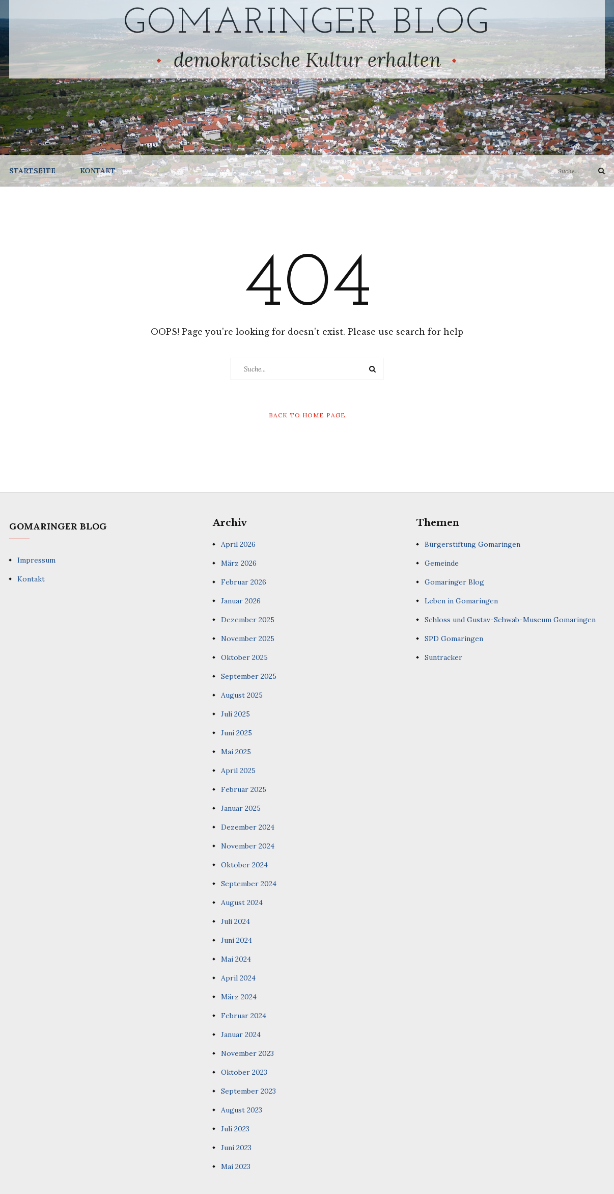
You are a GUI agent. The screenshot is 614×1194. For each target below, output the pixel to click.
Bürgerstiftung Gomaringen (472, 544)
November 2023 (247, 1053)
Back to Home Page (307, 415)
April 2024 (238, 978)
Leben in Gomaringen (461, 600)
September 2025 (248, 676)
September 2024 (248, 883)
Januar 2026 (241, 600)
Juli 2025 (235, 714)
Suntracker (443, 657)
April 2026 (238, 544)
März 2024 (239, 996)
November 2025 (247, 638)
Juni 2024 (236, 940)
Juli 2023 (235, 1128)
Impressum (36, 560)
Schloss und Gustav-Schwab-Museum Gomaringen (510, 619)
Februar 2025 (243, 789)
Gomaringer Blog (307, 23)
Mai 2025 (236, 751)
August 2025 (242, 695)
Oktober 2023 (244, 1072)
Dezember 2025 (247, 619)
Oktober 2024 (244, 864)
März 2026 (239, 563)
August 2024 (242, 902)
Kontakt (98, 170)
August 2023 (241, 1110)
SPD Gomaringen (454, 638)
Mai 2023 (235, 1166)
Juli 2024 (235, 921)
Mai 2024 (236, 959)
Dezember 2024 (247, 827)
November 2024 (247, 846)
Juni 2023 (236, 1147)
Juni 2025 (236, 732)
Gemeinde (442, 563)
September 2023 (248, 1091)
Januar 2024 (241, 1034)
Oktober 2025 (244, 657)
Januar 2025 (241, 808)
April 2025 (238, 770)
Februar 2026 (243, 582)
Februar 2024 (243, 1015)
